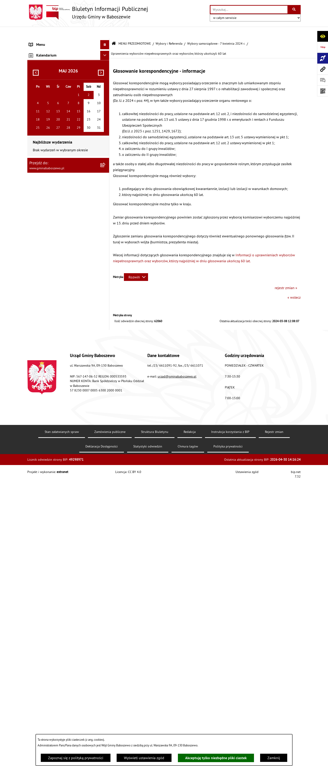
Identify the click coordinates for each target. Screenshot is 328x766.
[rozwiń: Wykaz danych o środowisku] (106, 684)
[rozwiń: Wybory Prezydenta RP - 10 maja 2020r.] (106, 554)
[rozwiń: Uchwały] (106, 117)
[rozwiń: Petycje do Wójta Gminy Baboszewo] (106, 165)
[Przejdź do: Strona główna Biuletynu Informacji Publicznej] (114, 31)
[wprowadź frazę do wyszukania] (249, 9)
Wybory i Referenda (169, 31)
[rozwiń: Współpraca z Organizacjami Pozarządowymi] (106, 301)
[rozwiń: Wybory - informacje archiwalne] (106, 601)
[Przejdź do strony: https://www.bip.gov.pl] (322, 47)
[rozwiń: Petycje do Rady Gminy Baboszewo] (106, 153)
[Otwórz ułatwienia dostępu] (322, 36)
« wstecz (294, 285)
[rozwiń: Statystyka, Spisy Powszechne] (106, 630)
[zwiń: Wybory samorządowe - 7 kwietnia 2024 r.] (106, 390)
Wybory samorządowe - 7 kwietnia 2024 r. (216, 31)
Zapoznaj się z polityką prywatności (75, 758)
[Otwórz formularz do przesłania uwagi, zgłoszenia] (322, 80)
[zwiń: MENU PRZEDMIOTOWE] (106, 51)
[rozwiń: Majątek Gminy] (106, 319)
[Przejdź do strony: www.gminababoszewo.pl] (322, 69)
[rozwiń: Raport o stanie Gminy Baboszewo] (106, 63)
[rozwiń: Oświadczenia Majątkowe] (106, 141)
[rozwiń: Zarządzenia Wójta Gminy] (106, 129)
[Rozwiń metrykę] (136, 265)
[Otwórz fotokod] (322, 90)
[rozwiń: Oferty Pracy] (106, 331)
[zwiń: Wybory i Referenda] (106, 343)
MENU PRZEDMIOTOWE (134, 31)
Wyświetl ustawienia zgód (144, 758)
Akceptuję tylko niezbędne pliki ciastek (216, 758)
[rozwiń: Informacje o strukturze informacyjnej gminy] (106, 75)
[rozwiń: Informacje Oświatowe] (106, 202)
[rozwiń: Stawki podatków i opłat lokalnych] (106, 105)
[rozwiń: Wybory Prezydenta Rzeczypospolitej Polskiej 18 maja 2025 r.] (106, 355)
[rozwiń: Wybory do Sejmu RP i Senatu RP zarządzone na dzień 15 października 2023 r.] (106, 496)
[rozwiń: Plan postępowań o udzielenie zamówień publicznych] (106, 655)
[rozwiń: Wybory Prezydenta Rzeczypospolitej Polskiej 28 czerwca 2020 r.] (106, 536)
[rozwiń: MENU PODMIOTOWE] (106, 42)
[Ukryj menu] (104, 32)
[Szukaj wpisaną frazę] (294, 9)
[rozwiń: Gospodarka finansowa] (106, 93)
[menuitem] (68, 42)
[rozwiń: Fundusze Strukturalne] (106, 643)
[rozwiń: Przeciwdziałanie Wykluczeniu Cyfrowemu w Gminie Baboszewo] (106, 613)
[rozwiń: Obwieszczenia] (106, 190)
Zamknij (273, 758)
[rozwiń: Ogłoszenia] (106, 178)
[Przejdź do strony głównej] (87, 13)
